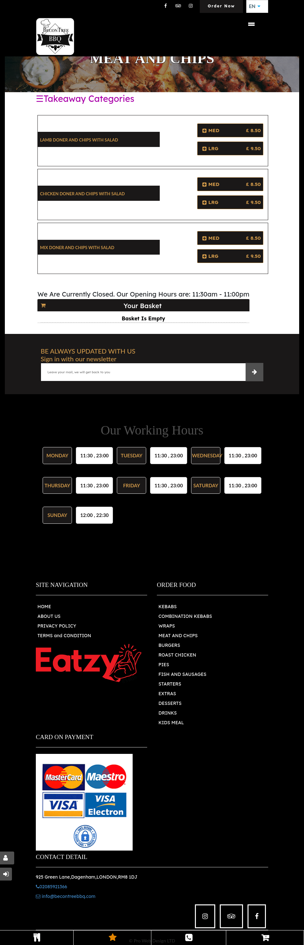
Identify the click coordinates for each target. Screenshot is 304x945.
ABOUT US (49, 616)
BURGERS (169, 645)
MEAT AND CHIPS (178, 635)
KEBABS (167, 606)
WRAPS (166, 626)
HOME (44, 606)
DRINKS (167, 713)
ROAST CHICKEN (177, 655)
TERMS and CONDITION (64, 635)
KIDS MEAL (171, 723)
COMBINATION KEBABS (185, 616)
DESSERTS (169, 703)
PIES (163, 664)
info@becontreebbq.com (66, 896)
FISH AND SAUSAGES (182, 674)
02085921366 (51, 887)
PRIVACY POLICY (56, 626)
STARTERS (169, 684)
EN (254, 6)
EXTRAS (167, 694)
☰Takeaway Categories (85, 98)
